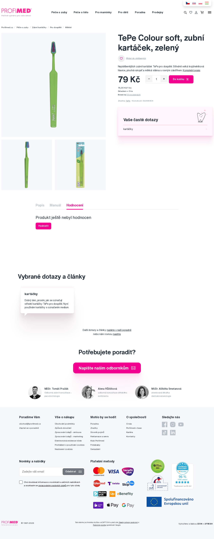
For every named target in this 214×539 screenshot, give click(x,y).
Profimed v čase (134, 428)
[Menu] (209, 12)
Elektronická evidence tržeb (68, 441)
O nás (129, 424)
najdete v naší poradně (119, 330)
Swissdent (95, 449)
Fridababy (95, 445)
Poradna (140, 12)
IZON (199, 524)
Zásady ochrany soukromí (128, 522)
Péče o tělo (81, 12)
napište (117, 334)
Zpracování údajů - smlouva (68, 432)
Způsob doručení (63, 428)
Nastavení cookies (63, 449)
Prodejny (157, 12)
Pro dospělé (55, 27)
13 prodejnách (133, 95)
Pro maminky (103, 12)
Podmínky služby (99, 525)
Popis (40, 205)
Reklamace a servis (99, 436)
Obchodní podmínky (65, 424)
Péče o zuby (59, 12)
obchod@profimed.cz (30, 424)
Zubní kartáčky (39, 27)
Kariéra (129, 432)
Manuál (55, 205)
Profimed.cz (7, 27)
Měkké (68, 27)
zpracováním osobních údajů (52, 485)
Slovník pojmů (97, 432)
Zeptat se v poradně (29, 428)
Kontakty (130, 436)
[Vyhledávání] (185, 12)
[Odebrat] (149, 78)
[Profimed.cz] (16, 12)
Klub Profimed (97, 441)
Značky (93, 428)
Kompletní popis (191, 70)
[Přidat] (164, 78)
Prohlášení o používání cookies (69, 445)
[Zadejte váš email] (42, 471)
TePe (128, 101)
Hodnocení (75, 205)
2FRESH (208, 524)
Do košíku (181, 79)
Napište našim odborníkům (107, 368)
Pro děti (123, 12)
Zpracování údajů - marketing (69, 436)
